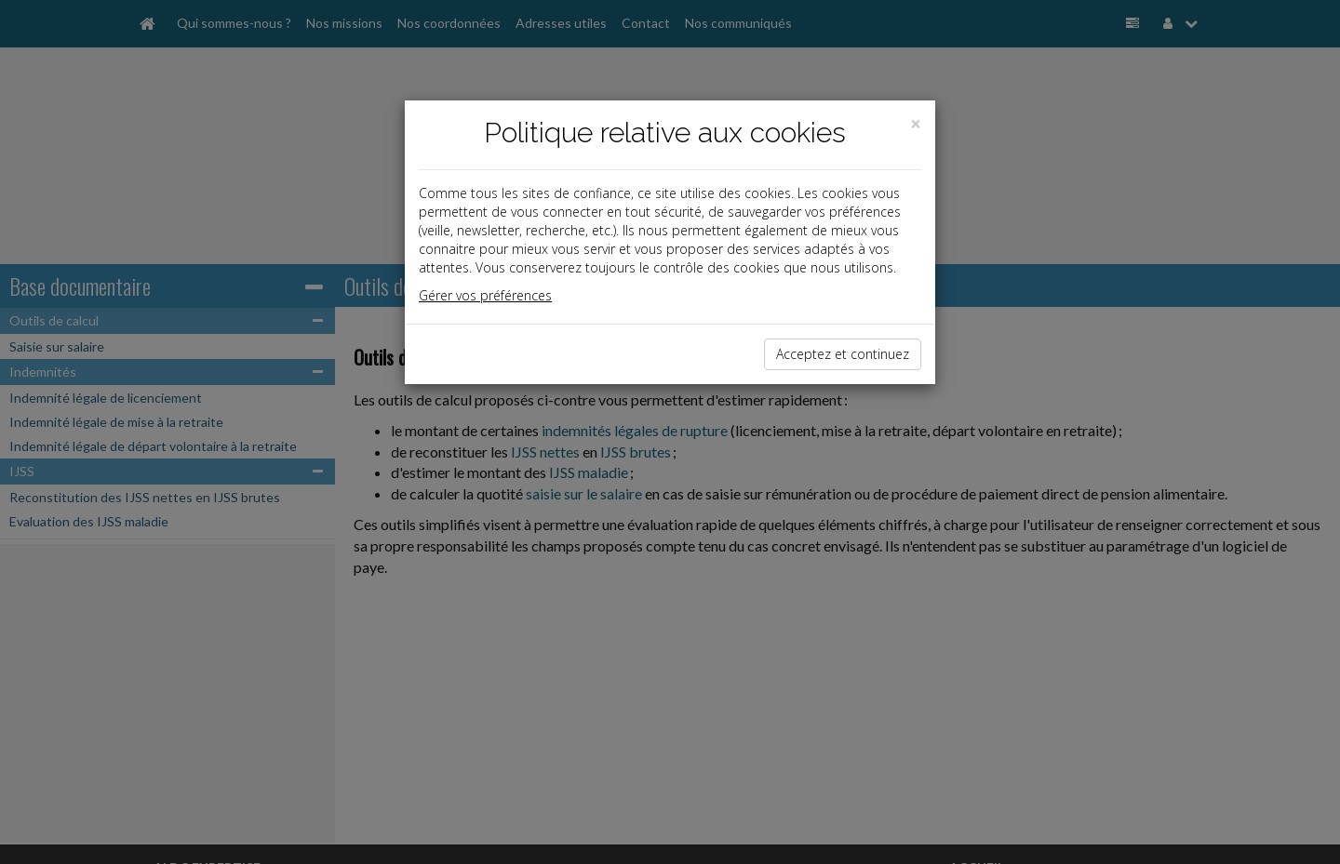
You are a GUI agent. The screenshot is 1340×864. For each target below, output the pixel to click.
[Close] (915, 124)
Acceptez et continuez (842, 354)
